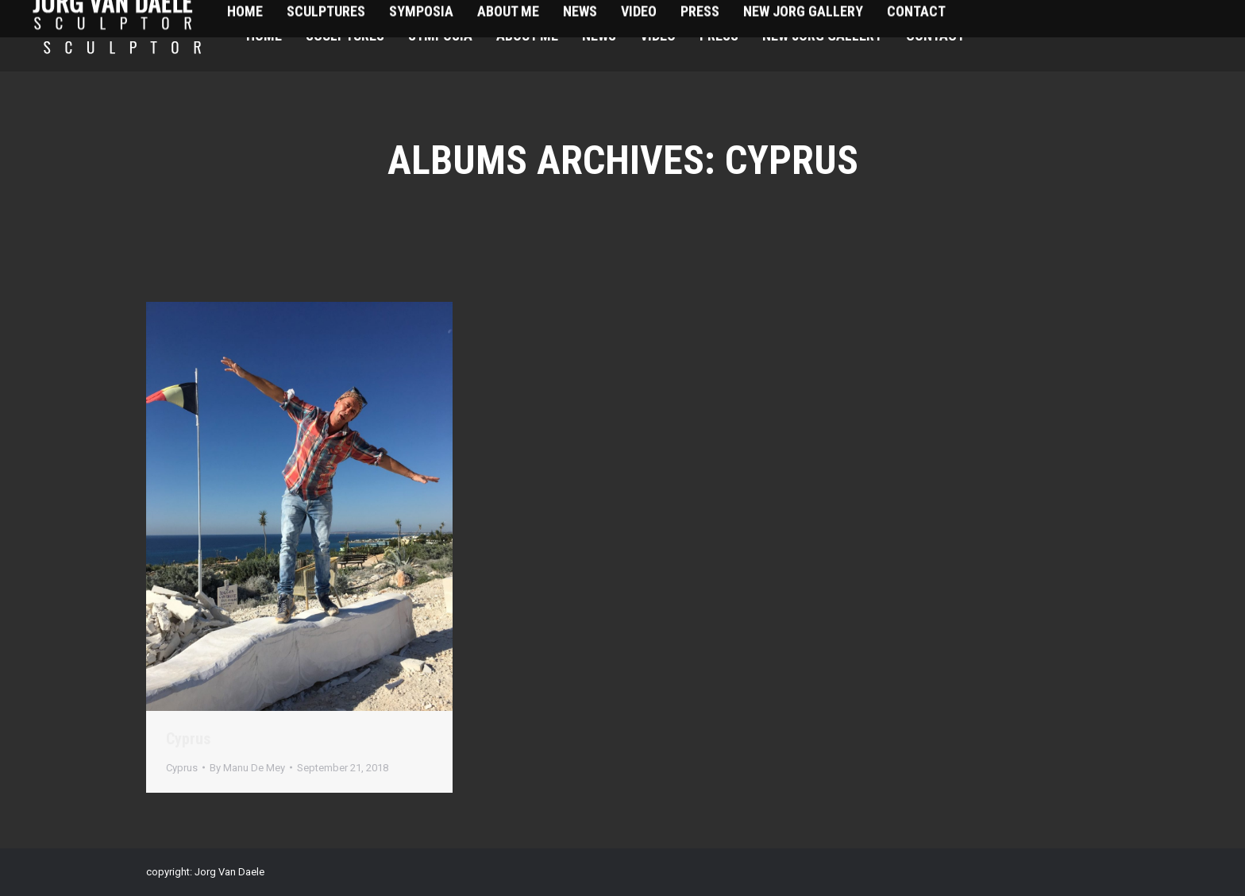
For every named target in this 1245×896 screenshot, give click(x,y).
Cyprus (188, 738)
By (247, 768)
